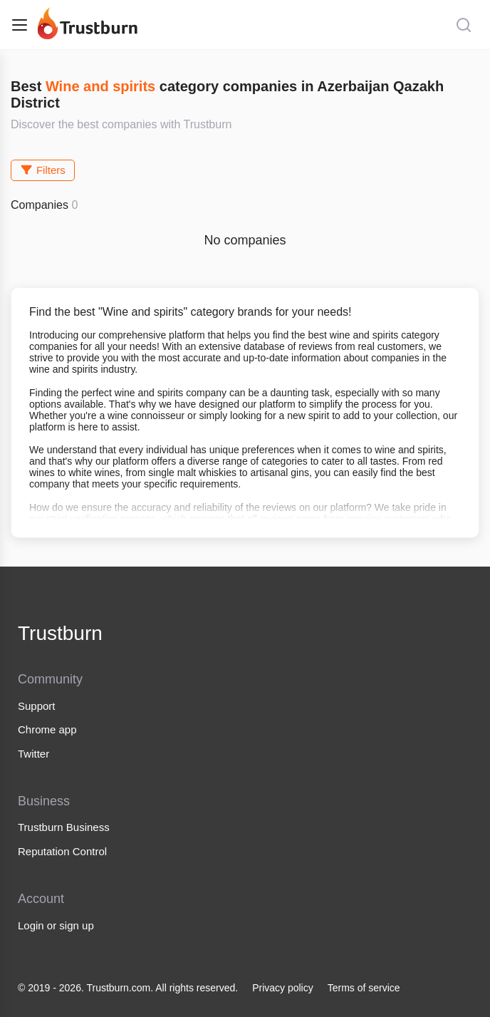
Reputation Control (62, 851)
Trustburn (60, 633)
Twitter (33, 754)
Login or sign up (56, 925)
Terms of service (364, 987)
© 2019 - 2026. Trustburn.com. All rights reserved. (128, 987)
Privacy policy (282, 987)
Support (37, 706)
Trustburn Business (64, 827)
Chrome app (47, 729)
